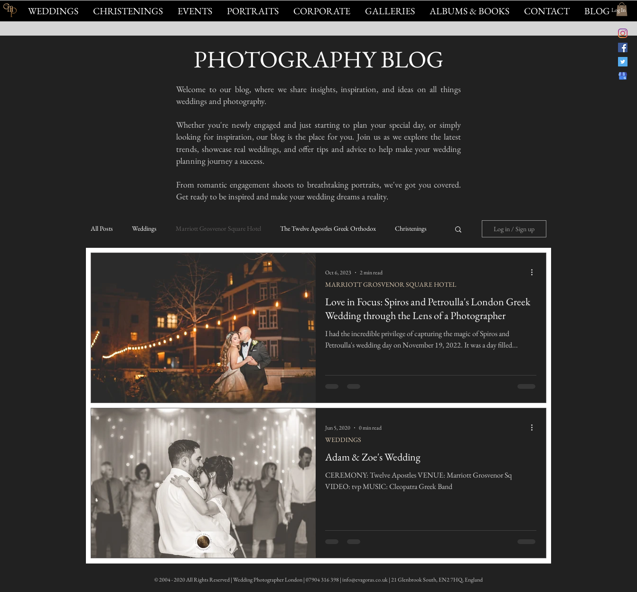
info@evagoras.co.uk (365, 579)
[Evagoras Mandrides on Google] (623, 76)
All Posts (102, 229)
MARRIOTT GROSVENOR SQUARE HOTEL (390, 285)
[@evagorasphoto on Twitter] (623, 61)
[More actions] (535, 272)
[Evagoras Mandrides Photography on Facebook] (623, 47)
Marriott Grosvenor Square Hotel (218, 229)
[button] (194, 10)
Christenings (411, 229)
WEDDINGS (343, 440)
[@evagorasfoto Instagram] (623, 33)
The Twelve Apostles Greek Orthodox (328, 229)
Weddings (144, 229)
